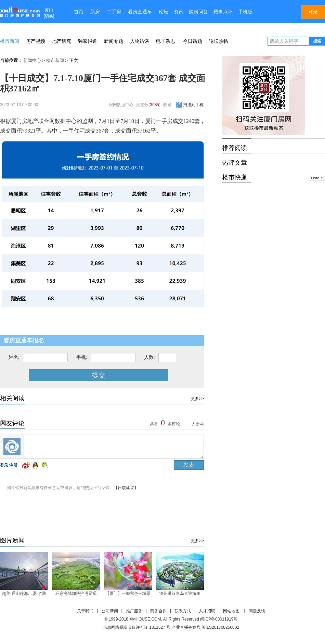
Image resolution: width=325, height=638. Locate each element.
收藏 (167, 104)
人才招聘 (207, 611)
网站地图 (231, 611)
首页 (78, 11)
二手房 (114, 11)
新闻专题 (113, 41)
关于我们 (85, 611)
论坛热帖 (218, 41)
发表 (188, 465)
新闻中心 (32, 60)
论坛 (163, 11)
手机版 (245, 11)
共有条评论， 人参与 (176, 424)
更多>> (197, 398)
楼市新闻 (9, 41)
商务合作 (158, 611)
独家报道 (87, 41)
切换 (49, 16)
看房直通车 (140, 11)
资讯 (178, 11)
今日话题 (192, 41)
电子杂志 (165, 41)
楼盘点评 (223, 11)
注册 (13, 465)
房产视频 (35, 41)
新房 (95, 11)
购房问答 (198, 11)
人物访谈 (139, 41)
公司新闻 (110, 611)
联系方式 (182, 611)
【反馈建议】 (126, 487)
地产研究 (61, 41)
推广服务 (134, 611)
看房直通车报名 (23, 340)
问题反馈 (257, 611)
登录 (4, 465)
